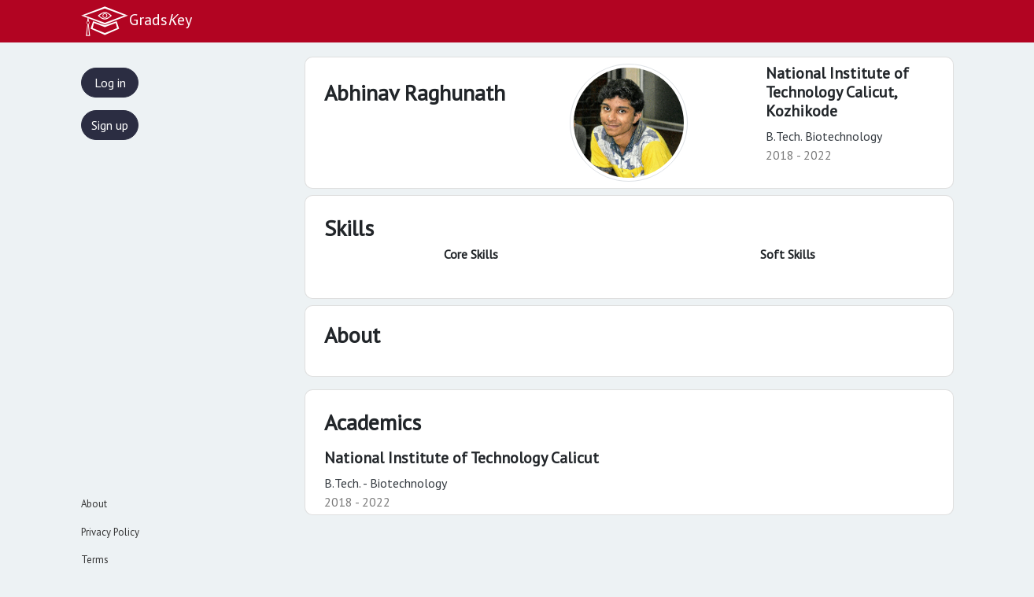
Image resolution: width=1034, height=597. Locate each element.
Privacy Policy (110, 532)
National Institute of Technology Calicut (461, 458)
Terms (95, 559)
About (94, 503)
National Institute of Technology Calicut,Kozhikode (837, 92)
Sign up (109, 125)
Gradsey (136, 21)
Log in (110, 82)
